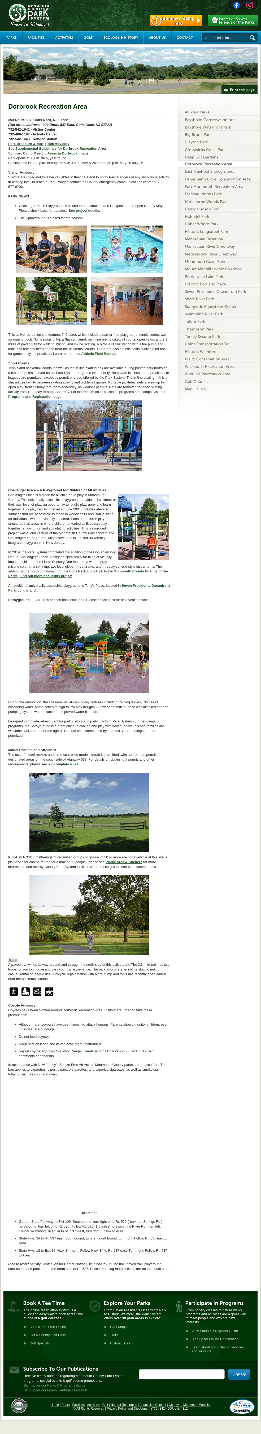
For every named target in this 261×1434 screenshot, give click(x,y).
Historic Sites (120, 1343)
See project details (84, 211)
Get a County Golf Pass (47, 1335)
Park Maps (118, 1327)
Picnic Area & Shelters (124, 862)
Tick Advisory (58, 144)
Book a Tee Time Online (47, 1327)
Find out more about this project (46, 576)
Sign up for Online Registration (215, 1339)
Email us (91, 1051)
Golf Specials (39, 1343)
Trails (114, 1335)
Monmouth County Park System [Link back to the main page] (45, 15)
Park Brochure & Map (25, 144)
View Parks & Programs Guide (215, 1331)
